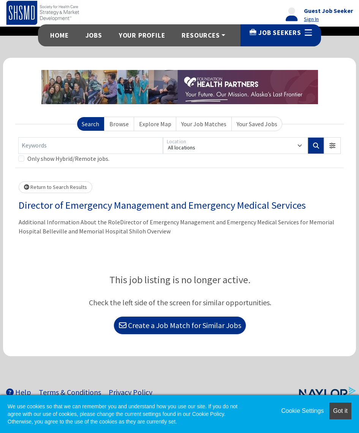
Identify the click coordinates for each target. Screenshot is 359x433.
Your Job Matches (203, 124)
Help (18, 392)
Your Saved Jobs (257, 124)
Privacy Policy (130, 392)
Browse (119, 124)
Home (59, 35)
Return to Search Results (55, 187)
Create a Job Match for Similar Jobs (180, 325)
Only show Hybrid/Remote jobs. (68, 158)
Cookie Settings (302, 411)
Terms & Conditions (70, 392)
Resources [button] (201, 35)
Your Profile (142, 35)
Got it (340, 411)
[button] (332, 145)
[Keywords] (90, 145)
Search (90, 124)
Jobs (93, 35)
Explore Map (155, 124)
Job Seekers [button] (281, 33)
